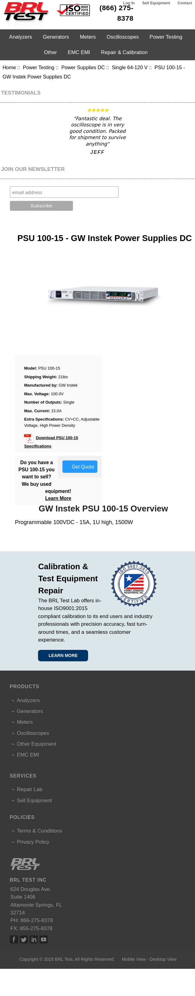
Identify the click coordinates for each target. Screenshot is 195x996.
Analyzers (20, 37)
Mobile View (134, 959)
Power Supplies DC (83, 67)
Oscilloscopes (123, 37)
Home (9, 67)
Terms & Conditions (39, 831)
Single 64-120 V (130, 67)
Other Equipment (36, 744)
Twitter (24, 939)
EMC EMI (79, 52)
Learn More (58, 498)
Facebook (14, 939)
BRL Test (63, 959)
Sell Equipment (156, 3)
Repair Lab (29, 789)
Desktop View (163, 959)
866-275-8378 (36, 920)
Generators (56, 37)
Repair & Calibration (124, 52)
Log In (129, 3)
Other (50, 52)
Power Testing (38, 67)
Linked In (34, 939)
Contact (185, 3)
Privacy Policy (33, 842)
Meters (88, 37)
